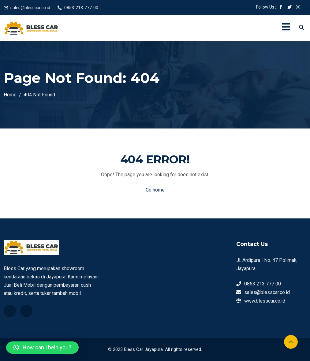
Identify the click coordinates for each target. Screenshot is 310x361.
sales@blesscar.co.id (30, 7)
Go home (155, 190)
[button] (42, 347)
